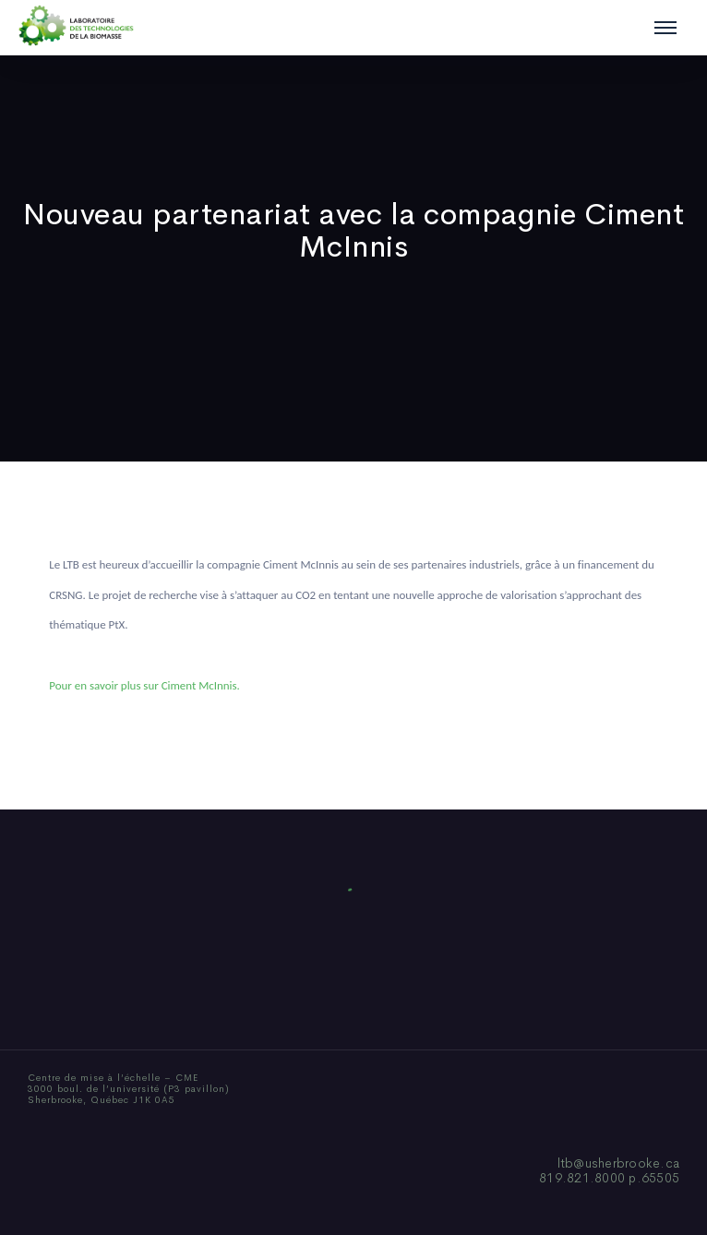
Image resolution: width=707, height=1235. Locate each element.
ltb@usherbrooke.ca (618, 1163)
